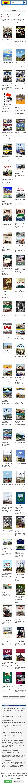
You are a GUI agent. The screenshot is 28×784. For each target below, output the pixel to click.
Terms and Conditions (15, 710)
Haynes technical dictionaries (9, 735)
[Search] (25, 2)
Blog (24, 708)
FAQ (8, 710)
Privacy (23, 710)
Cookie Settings (14, 713)
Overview (14, 10)
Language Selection (8, 708)
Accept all (8, 781)
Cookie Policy (6, 713)
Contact (4, 710)
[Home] (2, 6)
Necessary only (18, 781)
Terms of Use (22, 713)
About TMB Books (18, 708)
